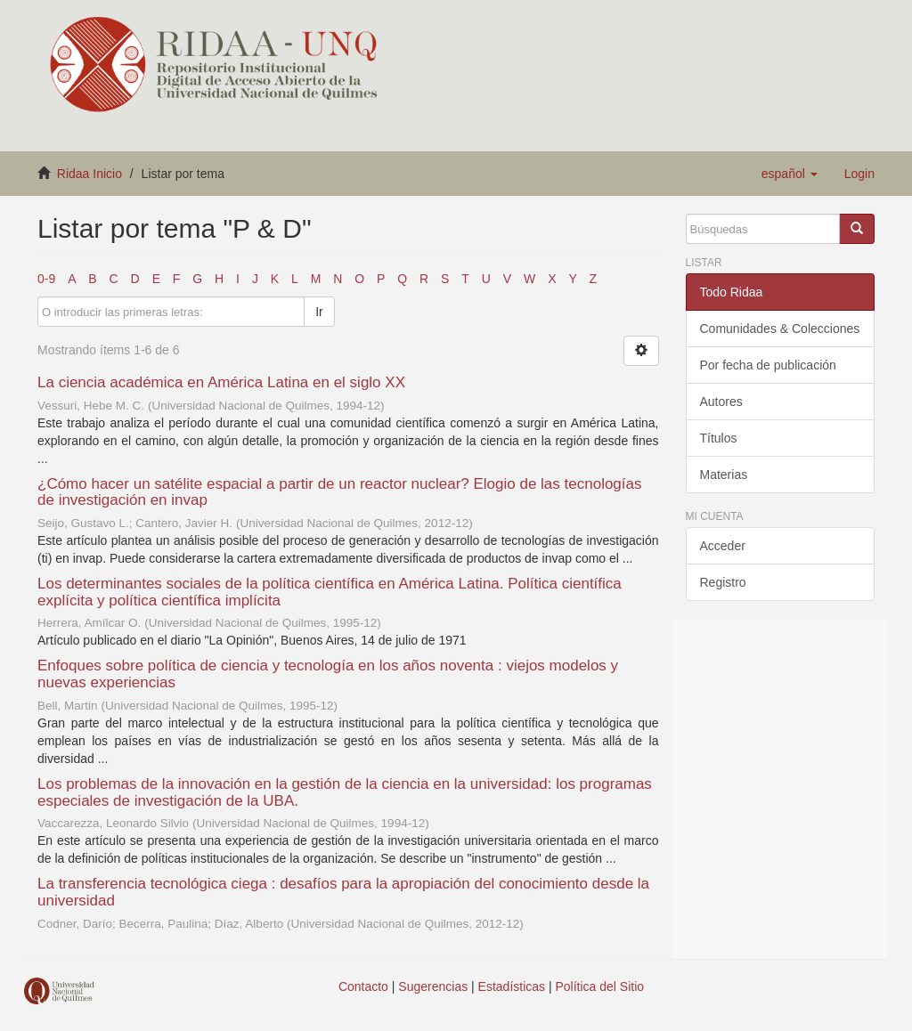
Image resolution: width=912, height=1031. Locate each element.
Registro (723, 582)
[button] (789, 173)
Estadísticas (511, 986)
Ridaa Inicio (89, 173)
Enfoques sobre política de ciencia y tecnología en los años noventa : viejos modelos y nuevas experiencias (327, 674)
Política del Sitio (600, 986)
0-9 (46, 279)
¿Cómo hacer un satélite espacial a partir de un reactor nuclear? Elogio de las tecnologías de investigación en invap (339, 492)
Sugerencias (433, 986)
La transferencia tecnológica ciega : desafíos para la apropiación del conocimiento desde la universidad (343, 892)
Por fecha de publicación (768, 365)
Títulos (718, 438)
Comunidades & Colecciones (780, 328)
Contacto (363, 986)
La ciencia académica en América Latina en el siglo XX (221, 382)
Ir (319, 311)
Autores (721, 401)
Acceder (722, 546)
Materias (724, 474)
